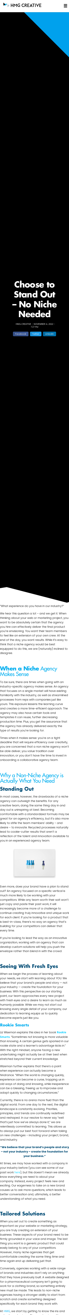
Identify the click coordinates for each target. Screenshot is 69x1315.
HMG (7, 1311)
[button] (64, 6)
